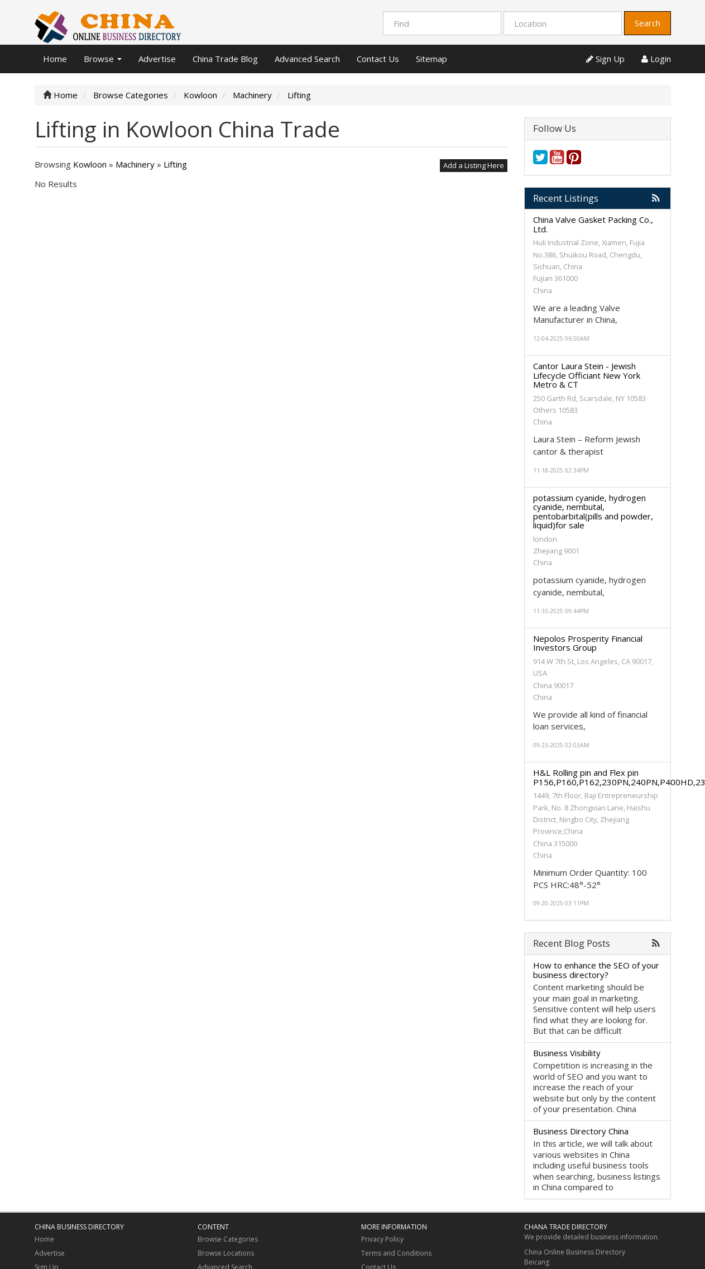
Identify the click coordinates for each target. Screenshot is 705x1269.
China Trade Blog (225, 58)
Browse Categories (228, 1239)
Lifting (175, 164)
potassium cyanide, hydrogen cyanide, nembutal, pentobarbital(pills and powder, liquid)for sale (593, 511)
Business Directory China (581, 1131)
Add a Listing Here (473, 165)
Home (55, 58)
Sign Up (605, 58)
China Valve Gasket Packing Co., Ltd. (593, 224)
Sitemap (431, 58)
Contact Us (378, 58)
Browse (103, 58)
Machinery (135, 164)
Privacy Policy (382, 1239)
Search (647, 22)
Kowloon (90, 164)
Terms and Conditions (396, 1253)
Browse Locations (226, 1253)
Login (656, 58)
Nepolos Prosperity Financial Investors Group (587, 643)
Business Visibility (567, 1052)
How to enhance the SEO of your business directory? (596, 970)
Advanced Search (307, 58)
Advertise (157, 58)
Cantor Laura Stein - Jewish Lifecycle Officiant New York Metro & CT (586, 375)
